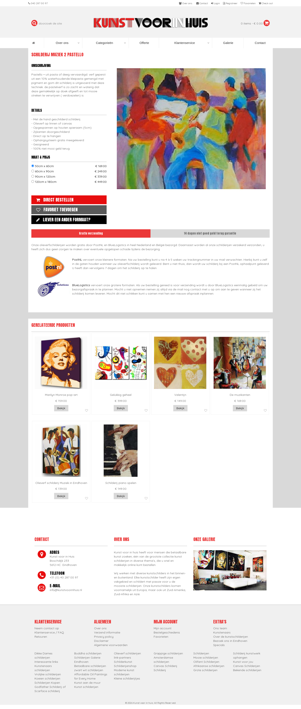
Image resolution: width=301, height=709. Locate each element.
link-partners (122, 657)
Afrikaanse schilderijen (208, 666)
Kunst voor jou (243, 662)
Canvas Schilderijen (246, 666)
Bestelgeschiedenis (167, 632)
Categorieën (111, 43)
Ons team (220, 628)
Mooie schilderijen (205, 657)
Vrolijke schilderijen (47, 674)
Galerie (227, 43)
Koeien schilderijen (47, 678)
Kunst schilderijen (86, 687)
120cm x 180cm (69, 182)
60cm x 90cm (69, 171)
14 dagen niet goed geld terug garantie (210, 233)
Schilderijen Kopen (47, 683)
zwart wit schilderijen (88, 670)
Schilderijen (201, 653)
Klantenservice (191, 43)
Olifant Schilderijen (206, 662)
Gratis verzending (91, 233)
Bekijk (61, 408)
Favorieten (161, 636)
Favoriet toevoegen (56, 209)
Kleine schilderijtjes (127, 678)
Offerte (144, 43)
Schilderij (160, 670)
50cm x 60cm (69, 166)
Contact (260, 43)
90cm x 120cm (69, 176)
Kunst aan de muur (87, 683)
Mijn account (162, 628)
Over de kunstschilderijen (230, 636)
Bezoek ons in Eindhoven (230, 641)
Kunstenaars (222, 632)
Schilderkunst (123, 662)
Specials (219, 645)
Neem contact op (46, 628)
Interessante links (46, 662)
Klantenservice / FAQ (49, 632)
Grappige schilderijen (168, 653)
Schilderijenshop (125, 666)
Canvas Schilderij (165, 666)
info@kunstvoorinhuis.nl (66, 590)
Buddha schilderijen (87, 653)
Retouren (40, 636)
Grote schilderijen (205, 670)
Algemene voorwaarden (111, 645)
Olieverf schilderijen (127, 653)
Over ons (67, 43)
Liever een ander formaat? (62, 219)
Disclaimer (101, 641)
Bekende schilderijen (247, 670)
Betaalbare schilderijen (90, 666)
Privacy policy (104, 636)
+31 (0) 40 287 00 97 (64, 577)
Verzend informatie (107, 632)
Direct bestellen (53, 199)
